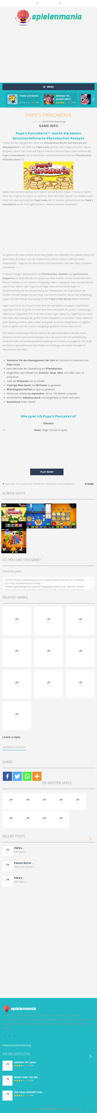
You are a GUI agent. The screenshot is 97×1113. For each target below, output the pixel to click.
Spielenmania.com (51, 1108)
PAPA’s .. (19, 848)
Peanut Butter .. (23, 863)
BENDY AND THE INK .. (27, 1077)
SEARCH (37, 3)
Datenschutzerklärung (16, 1045)
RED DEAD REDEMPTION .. (29, 1092)
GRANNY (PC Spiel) (25, 1062)
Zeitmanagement (66, 483)
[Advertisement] (49, 52)
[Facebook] (7, 776)
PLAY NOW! (47, 471)
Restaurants (51, 483)
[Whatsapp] (27, 776)
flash (12, 483)
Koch (18, 483)
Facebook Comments (14, 747)
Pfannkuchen (39, 483)
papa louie (27, 483)
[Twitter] (17, 776)
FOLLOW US (59, 3)
